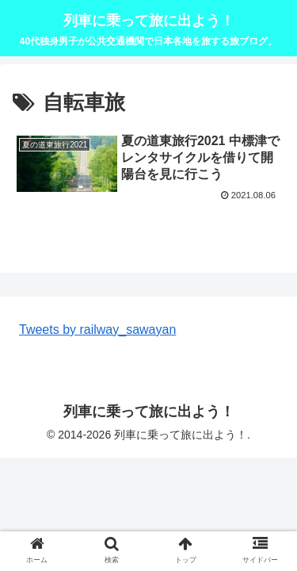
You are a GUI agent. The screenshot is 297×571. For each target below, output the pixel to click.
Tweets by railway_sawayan (97, 329)
